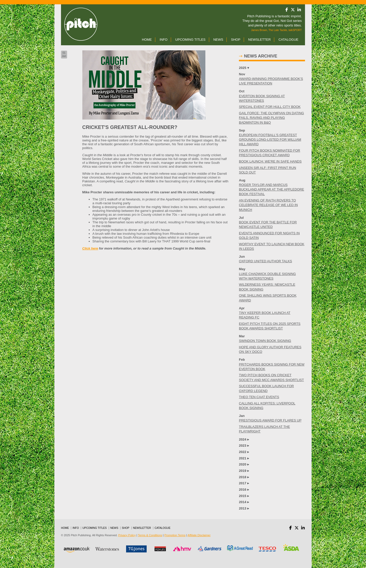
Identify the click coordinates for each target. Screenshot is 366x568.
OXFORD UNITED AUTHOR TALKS (265, 261)
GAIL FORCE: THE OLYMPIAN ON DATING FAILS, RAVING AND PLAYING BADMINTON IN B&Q (271, 117)
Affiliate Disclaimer (199, 535)
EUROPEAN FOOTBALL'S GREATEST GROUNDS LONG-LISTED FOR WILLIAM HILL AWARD (270, 139)
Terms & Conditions (150, 535)
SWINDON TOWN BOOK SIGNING (265, 341)
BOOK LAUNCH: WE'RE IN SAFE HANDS (270, 161)
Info (163, 39)
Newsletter (259, 39)
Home (147, 39)
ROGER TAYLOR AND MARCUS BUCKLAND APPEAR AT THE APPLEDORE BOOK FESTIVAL (271, 189)
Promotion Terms (175, 535)
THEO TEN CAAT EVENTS (259, 397)
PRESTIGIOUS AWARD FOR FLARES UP (270, 420)
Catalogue (288, 39)
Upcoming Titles (190, 39)
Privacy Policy (126, 535)
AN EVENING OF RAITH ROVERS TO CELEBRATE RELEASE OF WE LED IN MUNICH (268, 204)
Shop (235, 39)
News (218, 39)
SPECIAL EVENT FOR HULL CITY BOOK (270, 107)
